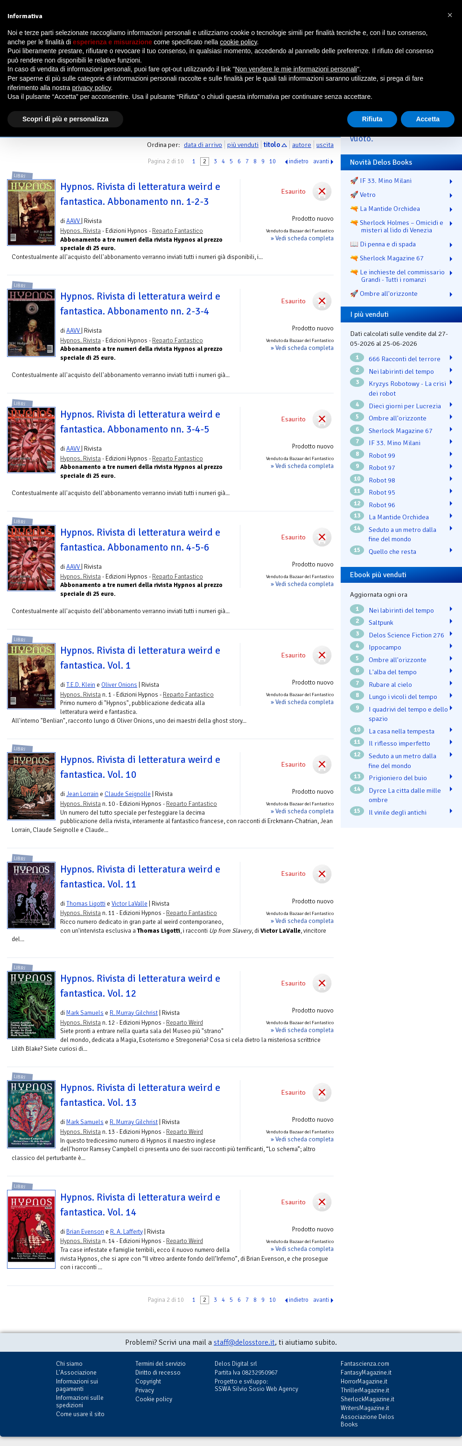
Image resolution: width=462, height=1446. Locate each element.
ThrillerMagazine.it (365, 1390)
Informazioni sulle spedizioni (80, 1401)
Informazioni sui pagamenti (77, 1385)
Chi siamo (69, 1364)
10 (272, 161)
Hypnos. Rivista (80, 231)
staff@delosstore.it (244, 1342)
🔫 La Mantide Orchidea (385, 208)
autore (301, 144)
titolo (272, 144)
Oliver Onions (119, 685)
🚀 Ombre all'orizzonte (384, 293)
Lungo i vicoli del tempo (403, 696)
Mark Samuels (85, 1013)
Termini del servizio (160, 1364)
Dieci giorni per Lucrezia (405, 406)
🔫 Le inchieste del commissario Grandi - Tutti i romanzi (397, 275)
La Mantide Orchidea (399, 517)
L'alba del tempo (393, 672)
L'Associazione (76, 1372)
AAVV (73, 221)
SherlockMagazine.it (367, 1399)
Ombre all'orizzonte (398, 418)
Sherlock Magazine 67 (401, 430)
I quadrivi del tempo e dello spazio (408, 714)
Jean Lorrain (82, 794)
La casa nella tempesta (401, 731)
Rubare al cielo (390, 684)
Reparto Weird (184, 1023)
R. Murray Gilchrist (134, 1013)
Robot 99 (382, 455)
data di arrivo (203, 144)
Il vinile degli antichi (398, 812)
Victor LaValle (129, 904)
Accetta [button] (428, 119)
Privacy (144, 1390)
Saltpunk (381, 622)
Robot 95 (382, 492)
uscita (325, 144)
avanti (321, 161)
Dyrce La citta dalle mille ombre (405, 795)
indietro (298, 161)
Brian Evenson (85, 1232)
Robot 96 (382, 505)
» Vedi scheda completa (302, 238)
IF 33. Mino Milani (394, 443)
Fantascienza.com (365, 1364)
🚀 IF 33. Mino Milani (381, 180)
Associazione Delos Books (367, 1420)
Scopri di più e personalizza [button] (65, 119)
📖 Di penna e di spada (383, 244)
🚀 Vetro (363, 194)
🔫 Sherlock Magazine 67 (387, 258)
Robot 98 (382, 480)
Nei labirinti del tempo (401, 371)
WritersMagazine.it (365, 1408)
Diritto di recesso (158, 1372)
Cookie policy (153, 1399)
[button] (449, 14)
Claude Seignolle (128, 794)
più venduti (243, 144)
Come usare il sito (80, 1414)
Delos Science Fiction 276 (406, 635)
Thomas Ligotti (85, 904)
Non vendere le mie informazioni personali (296, 69)
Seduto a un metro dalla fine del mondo (402, 534)
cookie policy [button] (238, 42)
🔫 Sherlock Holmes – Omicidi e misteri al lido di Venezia (396, 226)
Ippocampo (385, 647)
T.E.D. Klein (80, 685)
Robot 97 (382, 467)
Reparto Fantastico (177, 231)
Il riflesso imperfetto (399, 743)
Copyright (148, 1381)
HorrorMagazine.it (364, 1381)
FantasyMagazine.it (366, 1372)
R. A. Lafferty (126, 1232)
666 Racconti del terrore (405, 359)
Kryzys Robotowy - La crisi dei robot (407, 388)
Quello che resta (392, 551)
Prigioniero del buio (398, 778)
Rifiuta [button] (372, 119)
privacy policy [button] (91, 87)
